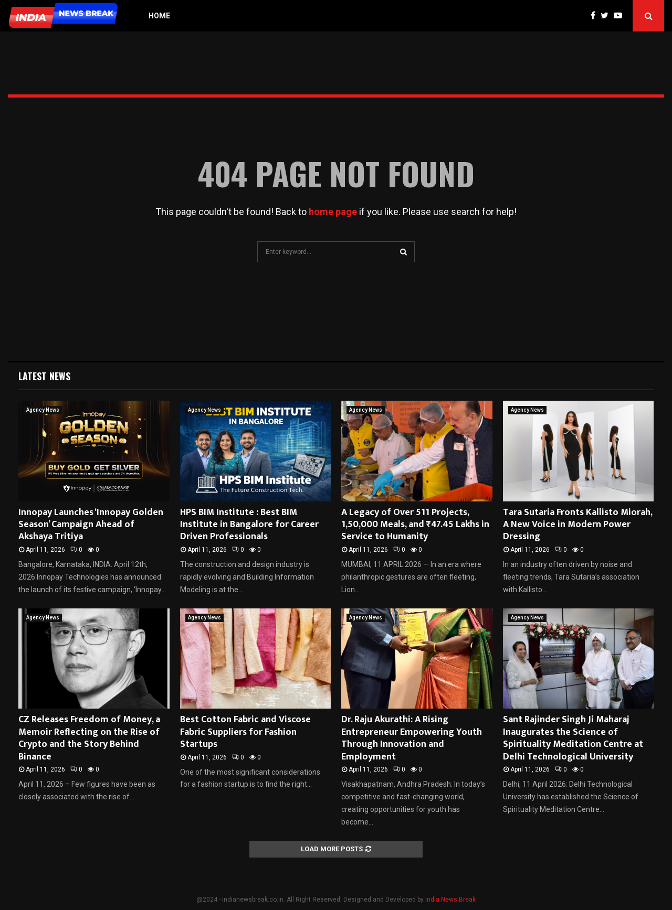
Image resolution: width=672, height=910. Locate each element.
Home (159, 16)
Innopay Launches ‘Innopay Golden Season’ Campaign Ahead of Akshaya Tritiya (90, 525)
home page (333, 211)
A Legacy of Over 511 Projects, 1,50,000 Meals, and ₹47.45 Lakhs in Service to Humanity (415, 525)
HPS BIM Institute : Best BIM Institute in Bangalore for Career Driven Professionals (249, 525)
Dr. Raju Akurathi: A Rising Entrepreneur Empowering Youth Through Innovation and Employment (411, 738)
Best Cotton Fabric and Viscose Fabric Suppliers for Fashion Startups (245, 732)
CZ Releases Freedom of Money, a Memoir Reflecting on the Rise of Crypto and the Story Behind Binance (89, 738)
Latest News (44, 376)
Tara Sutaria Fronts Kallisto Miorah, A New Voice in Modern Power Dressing (577, 525)
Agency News (42, 410)
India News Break (450, 899)
